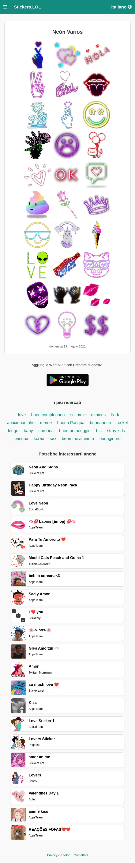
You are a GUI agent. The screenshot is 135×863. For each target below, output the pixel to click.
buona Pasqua (71, 422)
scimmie (78, 414)
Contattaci (81, 855)
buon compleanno (48, 414)
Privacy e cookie (58, 855)
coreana (46, 430)
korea (39, 438)
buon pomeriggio (75, 430)
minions (98, 414)
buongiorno (110, 438)
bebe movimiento (78, 438)
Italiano (121, 6)
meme (46, 422)
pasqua (21, 438)
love (22, 414)
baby (28, 430)
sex (53, 438)
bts (99, 430)
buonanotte (101, 422)
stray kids (116, 430)
